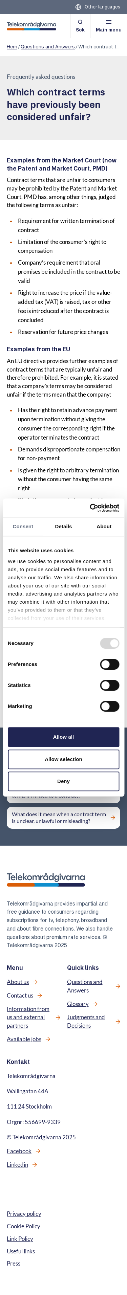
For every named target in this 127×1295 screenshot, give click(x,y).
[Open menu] (108, 26)
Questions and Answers (48, 47)
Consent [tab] (23, 526)
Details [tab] (63, 526)
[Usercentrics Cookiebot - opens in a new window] (90, 508)
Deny (63, 781)
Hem (12, 47)
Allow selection (63, 759)
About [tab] (104, 526)
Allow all (63, 737)
